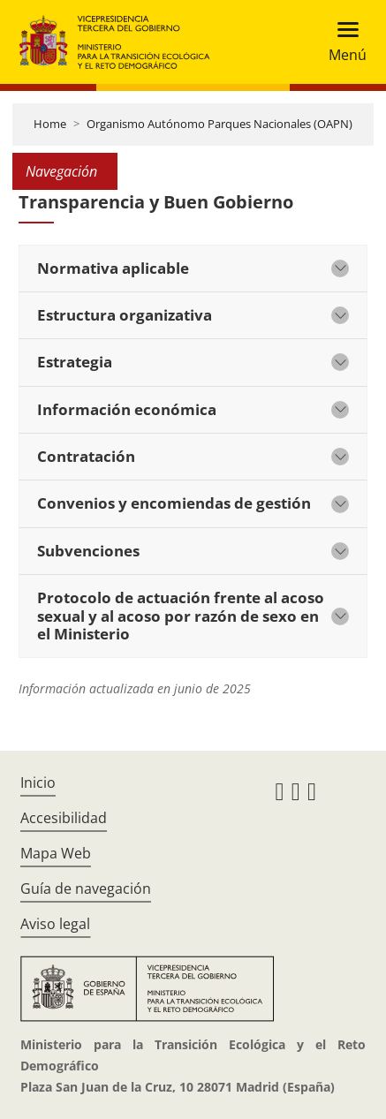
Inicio (38, 782)
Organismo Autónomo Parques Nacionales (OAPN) (219, 124)
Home (50, 124)
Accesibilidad (63, 818)
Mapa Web (55, 853)
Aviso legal (55, 924)
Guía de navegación (85, 888)
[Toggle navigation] (342, 42)
